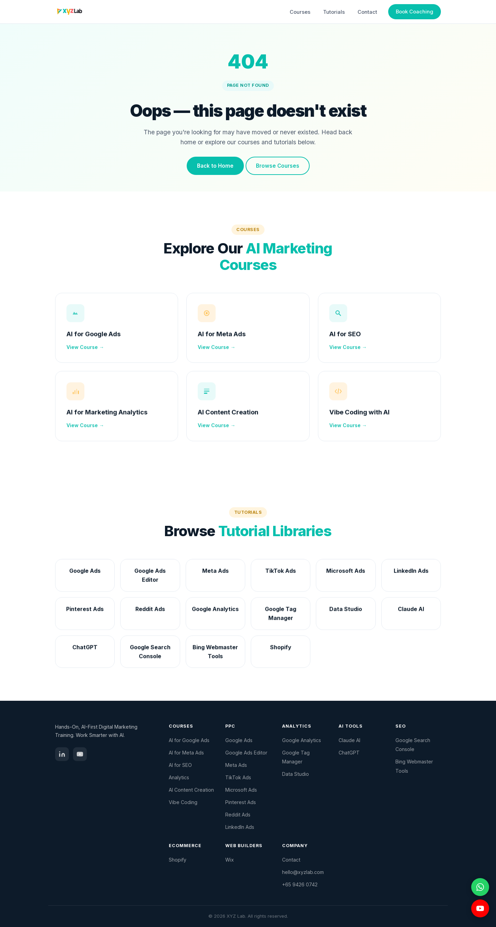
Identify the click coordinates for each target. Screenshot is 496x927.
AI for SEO (345, 337)
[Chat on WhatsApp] (480, 887)
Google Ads (238, 740)
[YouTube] (80, 754)
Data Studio (295, 774)
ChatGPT (349, 753)
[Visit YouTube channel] (480, 908)
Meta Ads (236, 765)
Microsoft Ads (241, 790)
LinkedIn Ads (239, 827)
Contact (367, 12)
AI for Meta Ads (222, 337)
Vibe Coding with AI (359, 415)
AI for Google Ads (93, 337)
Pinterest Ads (240, 802)
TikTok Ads (238, 777)
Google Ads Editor (246, 753)
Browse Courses (277, 166)
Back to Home (215, 166)
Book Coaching (414, 12)
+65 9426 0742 (300, 884)
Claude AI (349, 740)
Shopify (177, 860)
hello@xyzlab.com (303, 872)
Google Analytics (301, 740)
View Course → (85, 350)
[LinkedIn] (62, 754)
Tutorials (334, 12)
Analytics (179, 777)
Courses (300, 12)
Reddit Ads (237, 814)
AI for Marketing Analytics (106, 415)
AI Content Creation (228, 415)
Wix (229, 860)
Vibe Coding (183, 802)
